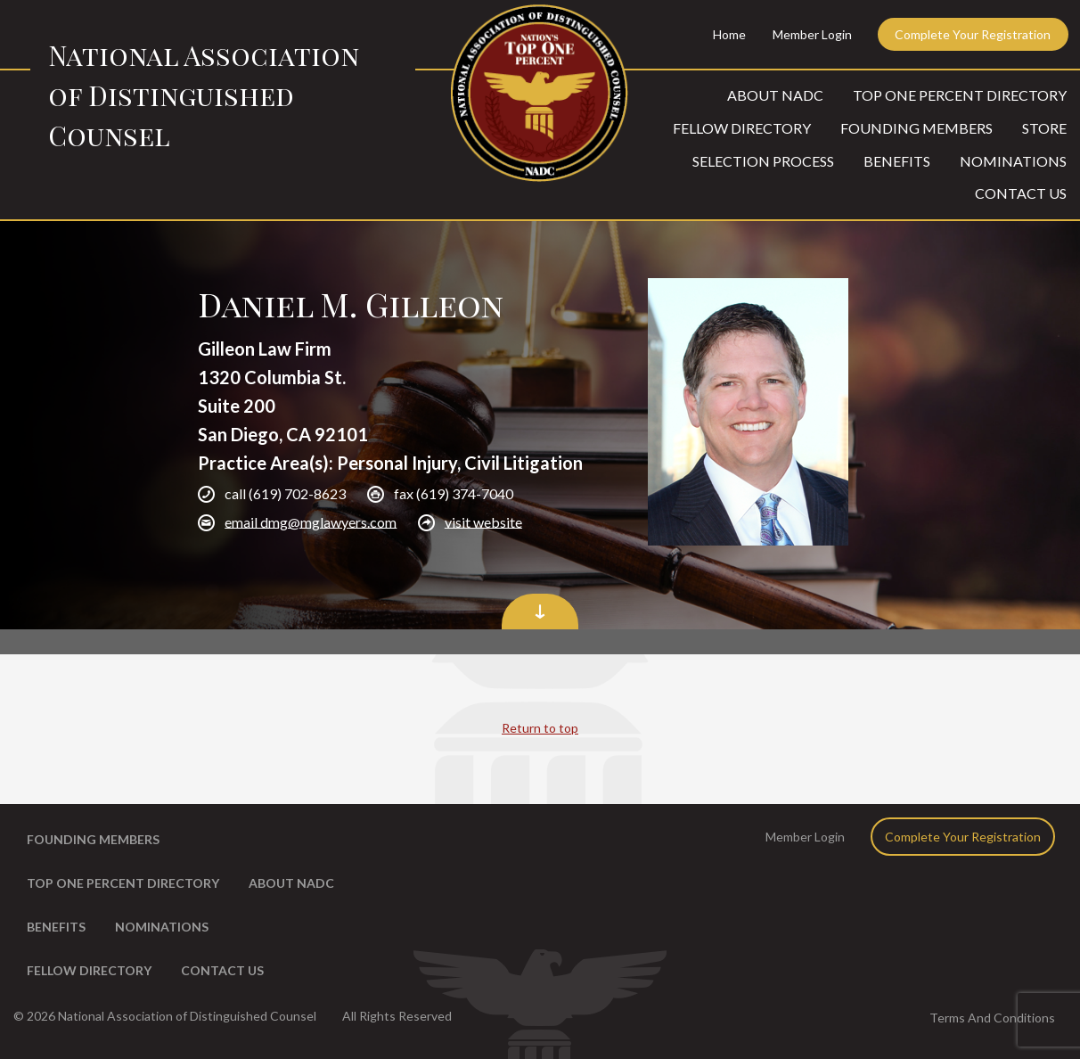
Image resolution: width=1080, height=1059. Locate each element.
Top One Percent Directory (960, 94)
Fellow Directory (742, 127)
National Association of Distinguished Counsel (203, 95)
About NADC (775, 94)
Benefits (896, 160)
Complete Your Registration (973, 34)
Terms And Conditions (992, 1017)
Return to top (540, 727)
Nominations (1013, 160)
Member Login (812, 34)
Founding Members (916, 127)
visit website (483, 521)
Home (729, 34)
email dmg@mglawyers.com (311, 521)
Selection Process (763, 160)
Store (1044, 127)
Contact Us (1021, 193)
